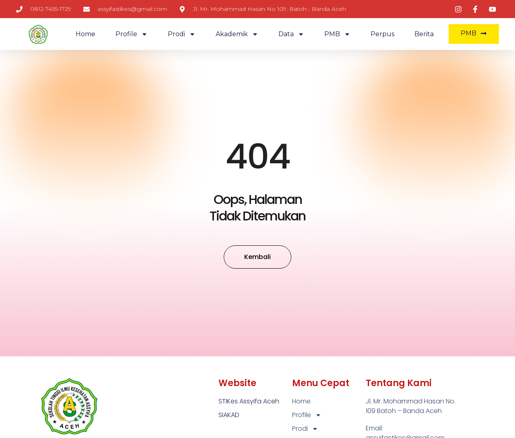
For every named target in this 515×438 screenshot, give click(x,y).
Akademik (237, 34)
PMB (337, 34)
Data (291, 34)
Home (85, 34)
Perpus (382, 34)
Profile (131, 34)
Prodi (182, 34)
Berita (424, 34)
